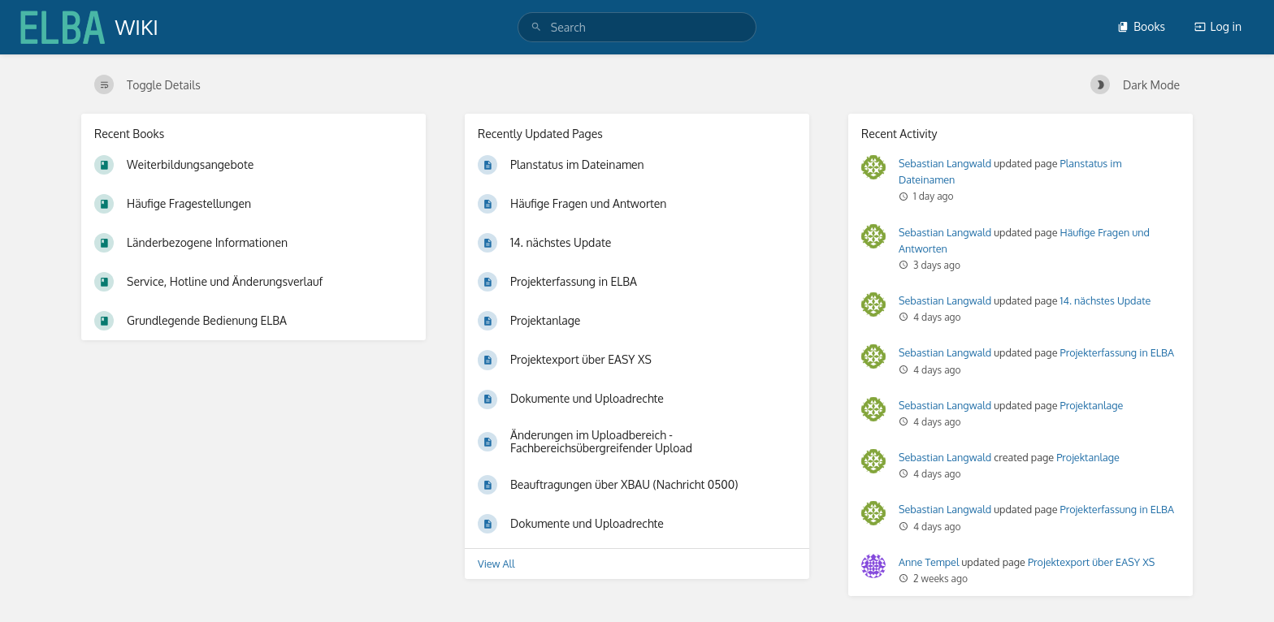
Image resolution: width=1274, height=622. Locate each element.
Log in (1218, 26)
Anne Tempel (929, 561)
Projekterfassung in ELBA (1117, 352)
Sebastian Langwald (945, 163)
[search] (637, 27)
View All (496, 563)
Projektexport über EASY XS (1091, 561)
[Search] (536, 27)
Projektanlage (1092, 405)
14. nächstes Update (1105, 300)
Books (1141, 26)
